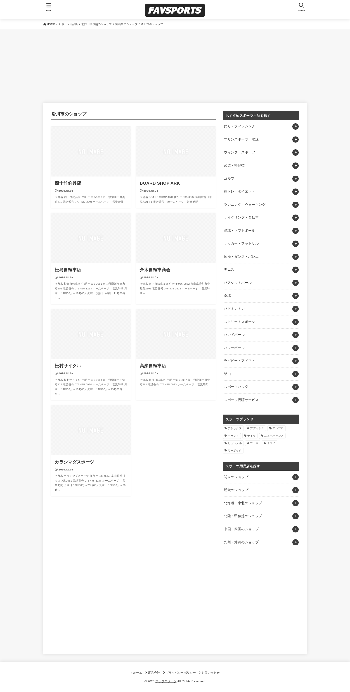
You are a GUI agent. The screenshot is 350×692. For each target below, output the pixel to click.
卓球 (227, 295)
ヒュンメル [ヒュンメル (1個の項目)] (235, 443)
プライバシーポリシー (181, 672)
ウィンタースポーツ (239, 152)
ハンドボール (234, 334)
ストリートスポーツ (239, 322)
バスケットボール (238, 282)
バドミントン (234, 308)
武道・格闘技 (234, 165)
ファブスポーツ (165, 681)
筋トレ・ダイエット (239, 191)
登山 (227, 374)
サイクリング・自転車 (241, 217)
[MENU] (49, 6)
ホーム (137, 672)
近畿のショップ (236, 490)
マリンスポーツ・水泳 (241, 139)
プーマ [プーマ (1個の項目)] (254, 443)
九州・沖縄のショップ (241, 542)
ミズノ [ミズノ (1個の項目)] (271, 443)
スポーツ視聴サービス (241, 400)
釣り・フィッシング (239, 126)
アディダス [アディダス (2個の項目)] (257, 428)
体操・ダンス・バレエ (241, 256)
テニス (229, 269)
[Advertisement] (175, 63)
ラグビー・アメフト (239, 361)
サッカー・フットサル (241, 243)
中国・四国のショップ (241, 529)
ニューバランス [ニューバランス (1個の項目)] (274, 435)
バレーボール (234, 348)
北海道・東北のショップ (243, 503)
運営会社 (154, 672)
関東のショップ (236, 477)
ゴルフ (229, 178)
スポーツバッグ (236, 387)
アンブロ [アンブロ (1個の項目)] (278, 428)
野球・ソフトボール (239, 230)
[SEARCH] (301, 6)
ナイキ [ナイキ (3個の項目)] (251, 435)
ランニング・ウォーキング (244, 204)
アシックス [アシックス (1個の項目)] (235, 428)
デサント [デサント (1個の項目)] (233, 435)
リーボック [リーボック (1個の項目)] (235, 450)
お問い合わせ (210, 672)
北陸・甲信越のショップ (243, 516)
